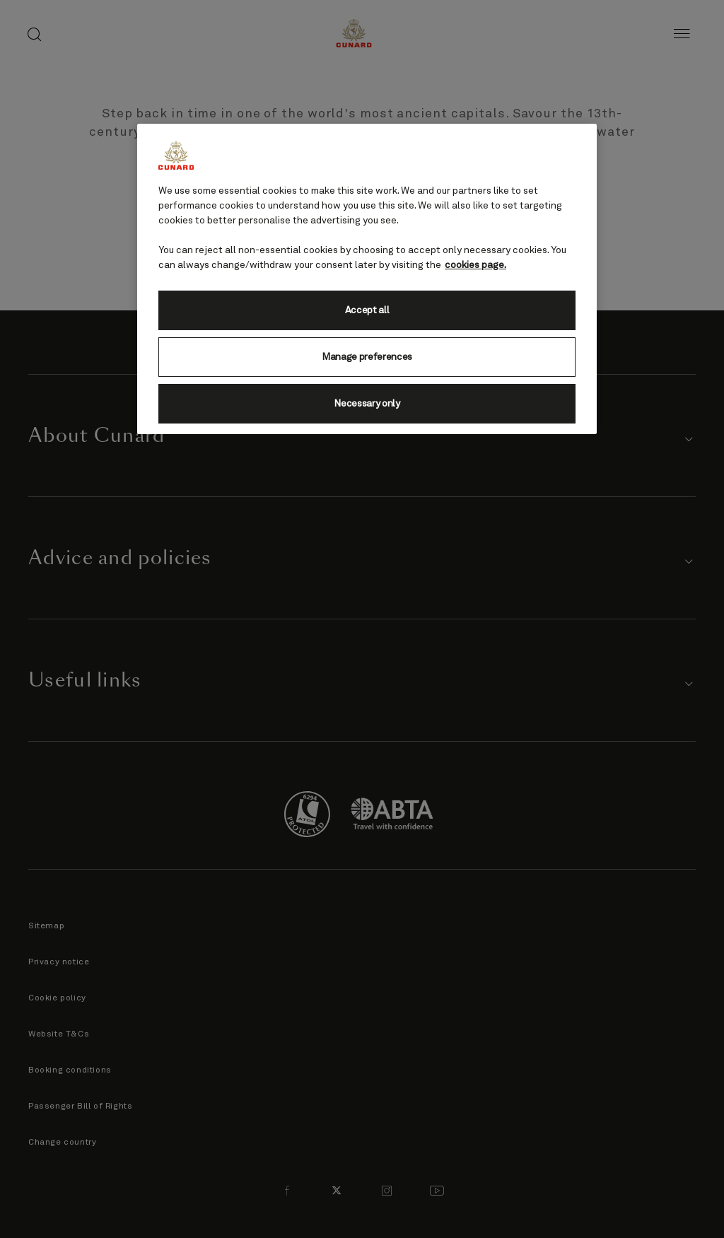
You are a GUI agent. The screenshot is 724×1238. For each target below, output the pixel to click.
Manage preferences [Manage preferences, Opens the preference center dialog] (367, 357)
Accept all (367, 310)
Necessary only (367, 404)
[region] (367, 279)
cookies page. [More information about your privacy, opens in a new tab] (475, 265)
